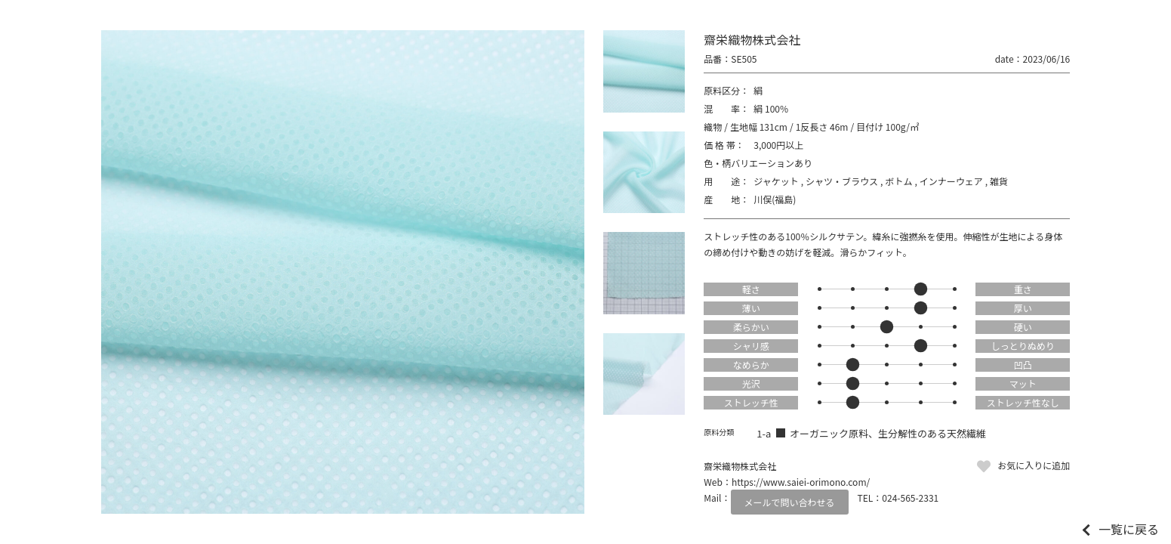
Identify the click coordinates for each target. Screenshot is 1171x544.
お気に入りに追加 (1033, 465)
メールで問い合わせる (789, 502)
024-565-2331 (910, 497)
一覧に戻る (1129, 529)
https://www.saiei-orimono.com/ (801, 481)
